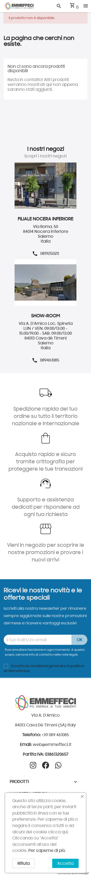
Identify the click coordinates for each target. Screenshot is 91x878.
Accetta (65, 863)
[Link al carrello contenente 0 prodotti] (73, 7)
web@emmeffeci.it (52, 744)
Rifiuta (23, 863)
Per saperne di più (46, 850)
